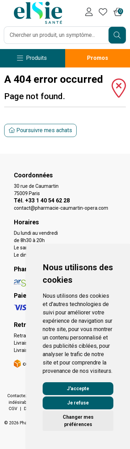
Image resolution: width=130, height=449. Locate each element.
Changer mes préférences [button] (78, 420)
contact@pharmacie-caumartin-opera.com (61, 208)
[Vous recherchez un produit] (56, 35)
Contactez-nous (23, 395)
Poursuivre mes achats (40, 130)
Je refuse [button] (78, 403)
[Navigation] (32, 58)
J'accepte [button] (78, 388)
